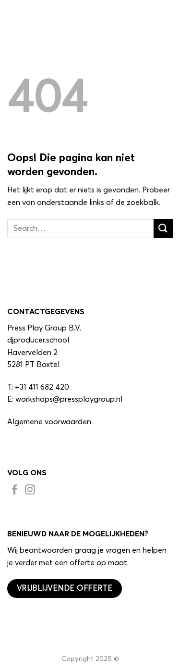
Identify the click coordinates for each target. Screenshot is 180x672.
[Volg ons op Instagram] (30, 491)
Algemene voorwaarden (49, 422)
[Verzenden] (163, 228)
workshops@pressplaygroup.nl (68, 399)
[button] (167, 16)
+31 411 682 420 (42, 387)
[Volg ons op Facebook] (15, 491)
